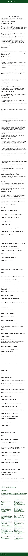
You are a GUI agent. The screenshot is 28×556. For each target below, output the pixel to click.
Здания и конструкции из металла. (6, 507)
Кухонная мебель (3, 511)
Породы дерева (13, 1)
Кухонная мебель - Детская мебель (19, 511)
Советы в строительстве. (17, 529)
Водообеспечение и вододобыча (6, 501)
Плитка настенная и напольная (18, 522)
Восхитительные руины (4, 490)
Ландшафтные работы (4, 512)
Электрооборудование (17, 536)
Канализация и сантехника (18, 508)
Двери (2, 504)
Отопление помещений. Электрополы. (6, 521)
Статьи (18, 1)
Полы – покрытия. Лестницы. (5, 525)
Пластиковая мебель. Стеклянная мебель (7, 522)
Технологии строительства (18, 533)
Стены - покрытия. (17, 530)
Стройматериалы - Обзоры (18, 531)
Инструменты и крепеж (4, 508)
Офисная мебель (16, 521)
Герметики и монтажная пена (18, 501)
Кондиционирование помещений (6, 509)
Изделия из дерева (17, 507)
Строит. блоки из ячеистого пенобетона (7, 531)
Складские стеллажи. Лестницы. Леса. (6, 529)
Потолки (15, 525)
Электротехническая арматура (5, 538)
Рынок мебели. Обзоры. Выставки (19, 528)
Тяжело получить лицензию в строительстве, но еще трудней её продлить (11, 491)
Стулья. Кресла (3, 532)
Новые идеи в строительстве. (5, 519)
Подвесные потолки (4, 523)
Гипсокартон (3, 502)
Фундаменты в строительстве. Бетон (19, 534)
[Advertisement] (14, 9)
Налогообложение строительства (19, 517)
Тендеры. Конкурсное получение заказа (7, 533)
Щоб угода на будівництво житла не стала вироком (8, 487)
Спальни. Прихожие (4, 530)
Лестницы (15, 512)
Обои (15, 519)
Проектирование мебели (18, 526)
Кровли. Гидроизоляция (17, 510)
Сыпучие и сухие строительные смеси (19, 532)
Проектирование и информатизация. (6, 526)
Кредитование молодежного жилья (6, 510)
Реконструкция (3, 528)
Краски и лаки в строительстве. (18, 509)
